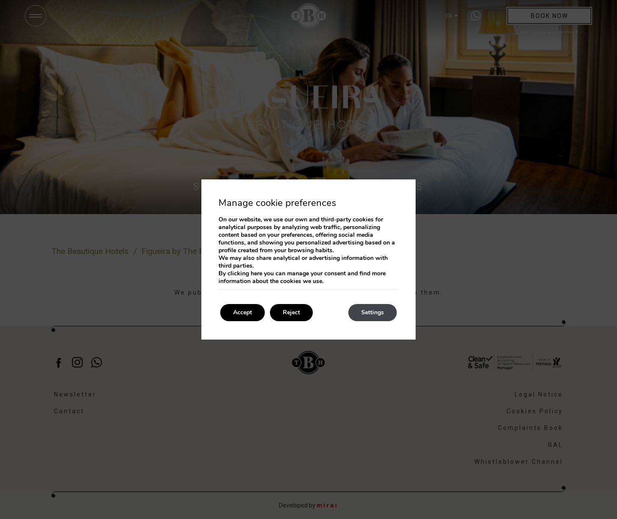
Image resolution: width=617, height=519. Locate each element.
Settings (372, 312)
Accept (242, 312)
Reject (291, 312)
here (256, 273)
